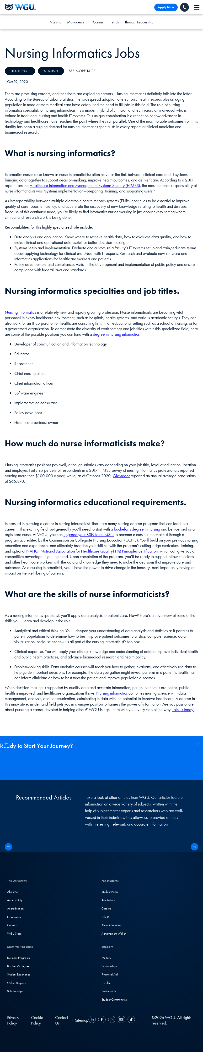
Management (77, 22)
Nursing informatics (20, 312)
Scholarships (15, 991)
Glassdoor (121, 475)
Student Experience (18, 974)
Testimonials (109, 991)
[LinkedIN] (92, 1020)
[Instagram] (112, 1020)
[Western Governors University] (20, 7)
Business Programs (18, 958)
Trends (114, 22)
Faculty (106, 983)
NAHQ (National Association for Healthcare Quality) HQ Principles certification (92, 551)
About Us (12, 892)
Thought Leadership (139, 22)
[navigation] (196, 7)
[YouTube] (121, 1020)
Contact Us (61, 1020)
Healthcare (20, 71)
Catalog (107, 908)
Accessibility (14, 900)
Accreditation (15, 908)
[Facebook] (102, 1020)
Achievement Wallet (114, 933)
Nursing (55, 22)
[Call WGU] (184, 7)
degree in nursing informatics (116, 334)
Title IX (106, 917)
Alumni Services (111, 925)
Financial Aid (110, 974)
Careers (12, 925)
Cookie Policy (37, 1020)
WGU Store (14, 933)
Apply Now (166, 7)
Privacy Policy (13, 1020)
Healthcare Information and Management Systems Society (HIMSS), (85, 185)
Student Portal (110, 892)
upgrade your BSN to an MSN (89, 534)
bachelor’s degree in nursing (137, 529)
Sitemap (81, 1020)
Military (106, 958)
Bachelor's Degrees (19, 966)
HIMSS (105, 470)
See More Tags (82, 70)
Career (98, 22)
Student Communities (114, 999)
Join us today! (183, 709)
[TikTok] (130, 1020)
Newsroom (14, 917)
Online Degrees (16, 983)
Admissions (108, 900)
